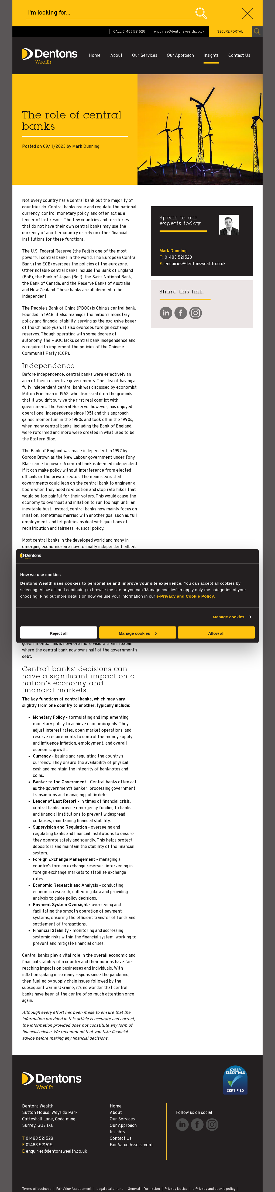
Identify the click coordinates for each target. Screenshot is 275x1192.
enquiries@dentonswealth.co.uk (179, 5)
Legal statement (110, 1163)
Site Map (67, 1168)
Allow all (216, 633)
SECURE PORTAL (230, 5)
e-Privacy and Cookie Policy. (185, 596)
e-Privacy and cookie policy (214, 1163)
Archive (49, 1168)
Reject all (59, 633)
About (116, 29)
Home (95, 29)
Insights (211, 29)
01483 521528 (178, 231)
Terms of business (36, 1163)
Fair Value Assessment (131, 1118)
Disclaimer (30, 1168)
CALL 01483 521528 (129, 5)
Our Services (144, 29)
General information (144, 1163)
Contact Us (239, 29)
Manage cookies (228, 617)
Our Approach (180, 29)
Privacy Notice (176, 1163)
